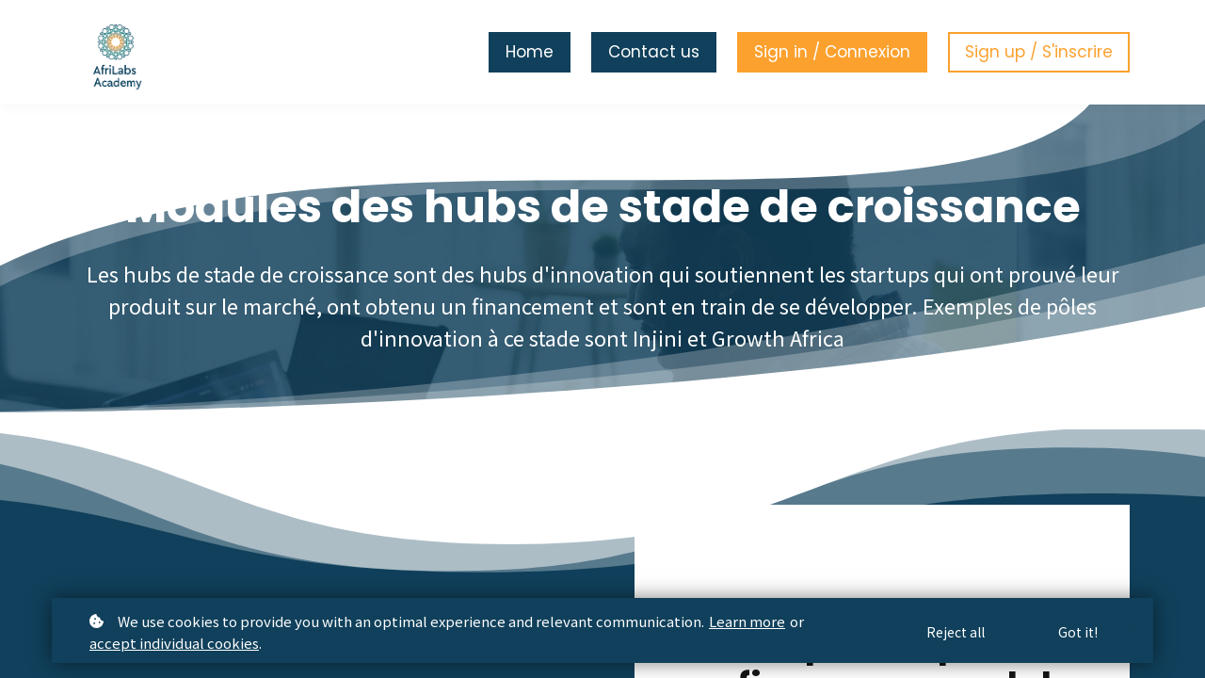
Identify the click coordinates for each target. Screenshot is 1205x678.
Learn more (747, 621)
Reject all (955, 631)
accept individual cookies (174, 643)
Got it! (1078, 631)
